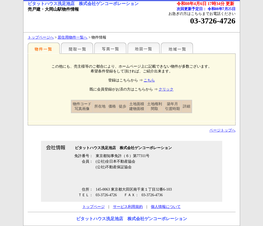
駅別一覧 (44, 48)
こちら (149, 80)
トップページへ (41, 37)
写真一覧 (110, 48)
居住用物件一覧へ (72, 37)
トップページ (93, 207)
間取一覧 (77, 48)
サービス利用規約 (128, 207)
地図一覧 (144, 48)
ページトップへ (222, 130)
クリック (166, 89)
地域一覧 (177, 48)
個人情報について (166, 207)
